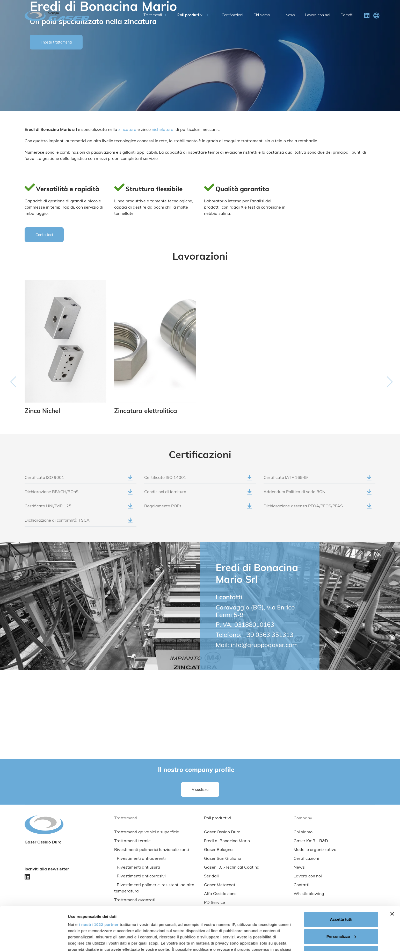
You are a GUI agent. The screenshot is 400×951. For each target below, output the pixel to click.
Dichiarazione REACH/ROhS (79, 494)
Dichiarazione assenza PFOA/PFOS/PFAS (318, 508)
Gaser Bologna (218, 850)
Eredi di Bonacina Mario (227, 841)
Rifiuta (341, 912)
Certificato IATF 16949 (318, 480)
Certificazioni (232, 15)
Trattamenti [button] (155, 15)
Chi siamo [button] (264, 15)
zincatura (127, 130)
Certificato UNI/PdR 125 (79, 508)
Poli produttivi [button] (193, 15)
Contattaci (44, 235)
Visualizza (200, 790)
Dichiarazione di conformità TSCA (79, 523)
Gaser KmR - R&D (311, 841)
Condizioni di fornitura (198, 494)
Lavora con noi (317, 15)
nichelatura (162, 130)
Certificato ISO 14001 (198, 480)
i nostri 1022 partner (99, 883)
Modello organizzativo (315, 850)
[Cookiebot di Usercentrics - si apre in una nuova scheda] (33, 941)
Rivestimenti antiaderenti (141, 859)
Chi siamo (303, 832)
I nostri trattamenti (56, 43)
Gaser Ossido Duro (222, 832)
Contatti (346, 15)
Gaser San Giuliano (222, 859)
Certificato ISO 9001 (79, 480)
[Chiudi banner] (392, 873)
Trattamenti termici (132, 841)
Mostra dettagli (82, 941)
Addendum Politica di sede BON (318, 494)
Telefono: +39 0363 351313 (254, 635)
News (290, 15)
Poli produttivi (217, 818)
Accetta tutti (341, 878)
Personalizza (341, 895)
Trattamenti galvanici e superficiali (147, 832)
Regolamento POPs (198, 508)
